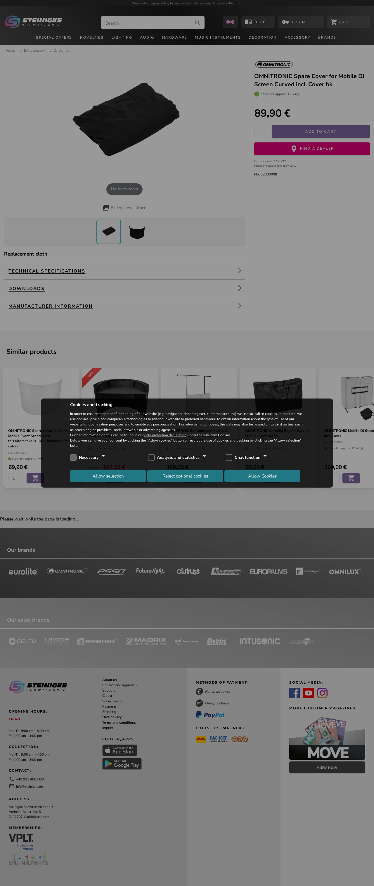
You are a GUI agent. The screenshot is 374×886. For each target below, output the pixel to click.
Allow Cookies (262, 476)
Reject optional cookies (185, 476)
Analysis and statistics (178, 457)
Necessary (88, 457)
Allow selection (108, 476)
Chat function (247, 457)
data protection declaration (165, 434)
